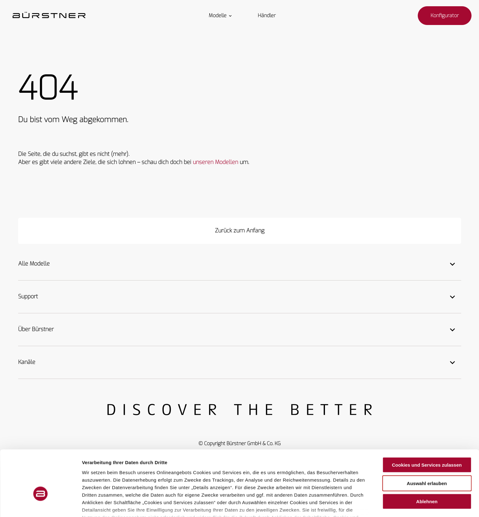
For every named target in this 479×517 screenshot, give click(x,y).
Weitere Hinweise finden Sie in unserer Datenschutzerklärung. (208, 485)
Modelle (221, 15)
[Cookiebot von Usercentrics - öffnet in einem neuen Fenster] (40, 505)
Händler (267, 15)
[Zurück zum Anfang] (239, 231)
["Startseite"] (49, 15)
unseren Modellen (215, 162)
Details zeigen (332, 504)
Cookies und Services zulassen (427, 425)
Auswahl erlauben (427, 443)
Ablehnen (426, 462)
